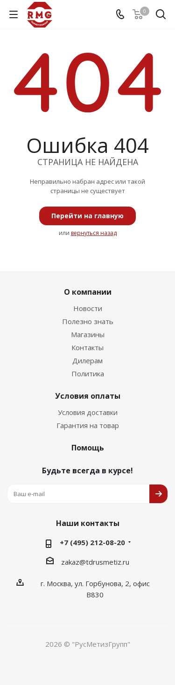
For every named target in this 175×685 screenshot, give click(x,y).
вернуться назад (94, 233)
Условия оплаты (87, 396)
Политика (87, 373)
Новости (87, 308)
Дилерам (87, 360)
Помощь (87, 448)
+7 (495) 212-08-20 (92, 542)
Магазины (88, 334)
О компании (88, 292)
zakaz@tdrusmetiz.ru (95, 562)
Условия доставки (88, 412)
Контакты (87, 347)
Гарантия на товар (87, 425)
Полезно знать (87, 321)
